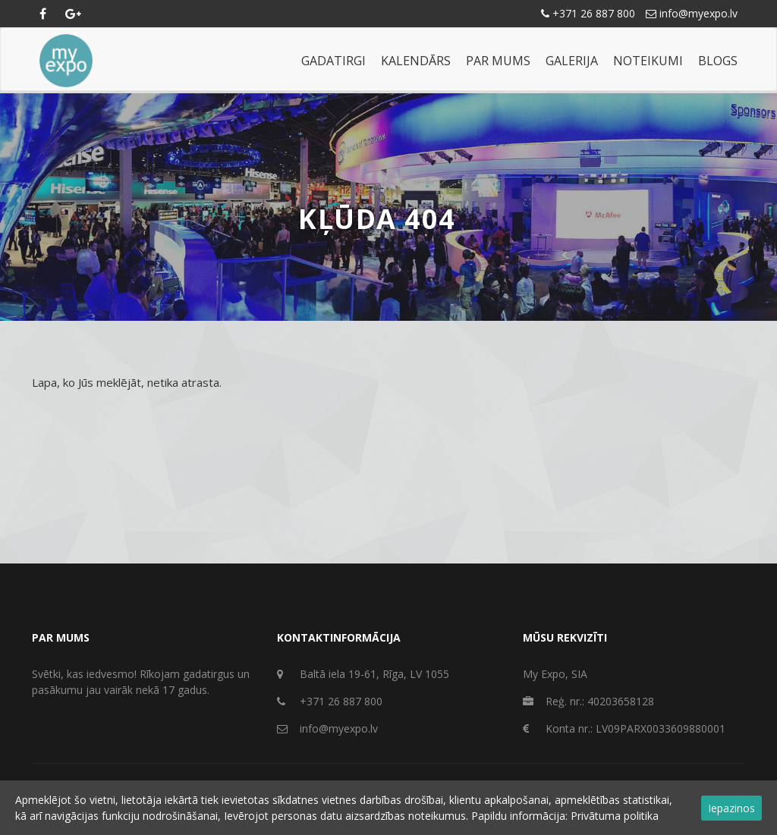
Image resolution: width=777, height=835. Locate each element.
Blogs (718, 60)
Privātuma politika (615, 815)
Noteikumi (648, 60)
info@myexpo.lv (692, 13)
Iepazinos (731, 808)
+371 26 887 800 (588, 13)
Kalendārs (416, 60)
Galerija (572, 60)
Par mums (498, 60)
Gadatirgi (333, 60)
